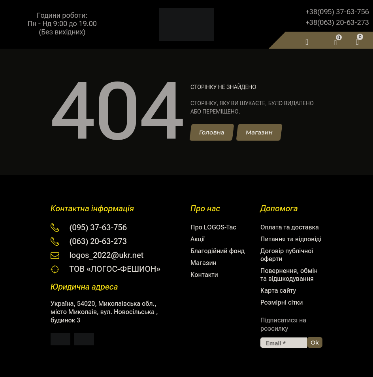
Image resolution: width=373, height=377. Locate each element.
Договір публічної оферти (286, 255)
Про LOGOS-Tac (213, 227)
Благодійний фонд (217, 251)
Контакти (204, 274)
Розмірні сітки (281, 302)
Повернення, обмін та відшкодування (289, 274)
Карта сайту (278, 290)
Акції (197, 239)
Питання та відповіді (291, 239)
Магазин (203, 263)
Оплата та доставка (289, 227)
